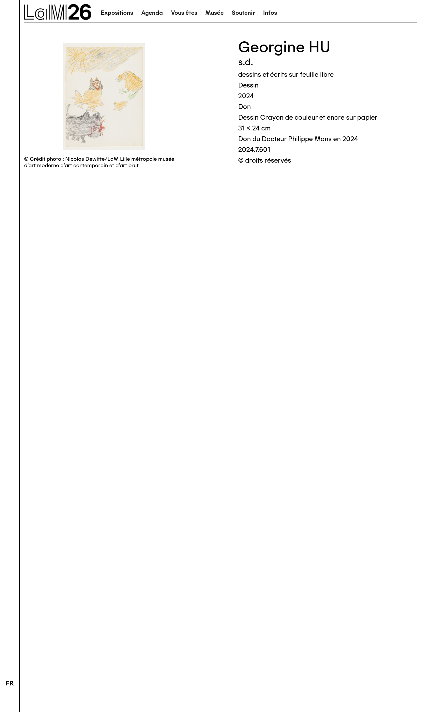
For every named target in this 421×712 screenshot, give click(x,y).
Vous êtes (184, 12)
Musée (214, 12)
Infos (270, 12)
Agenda (152, 12)
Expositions (117, 12)
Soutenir (243, 12)
